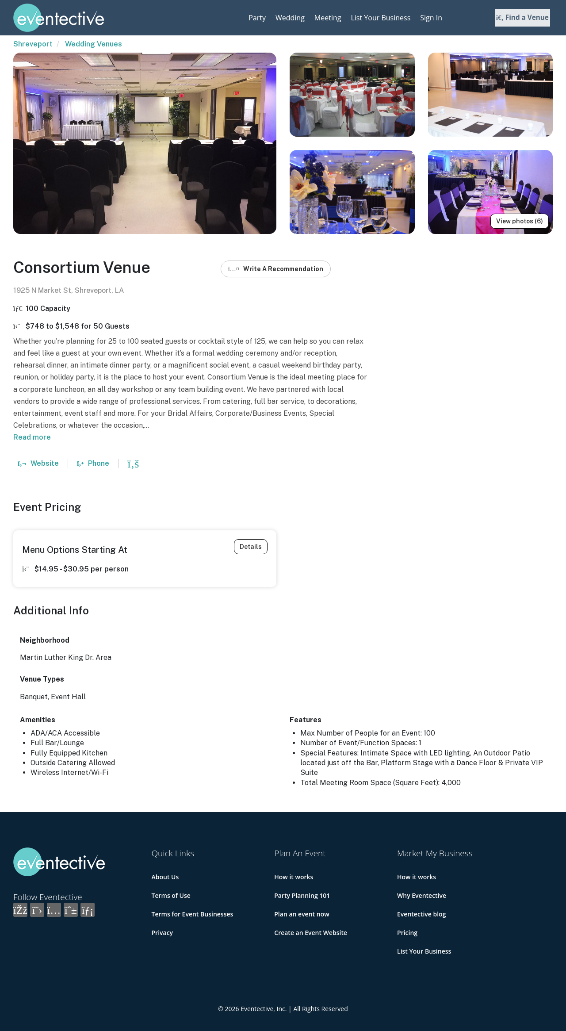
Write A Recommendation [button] (275, 268)
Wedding (290, 18)
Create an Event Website (310, 932)
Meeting (327, 18)
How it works (293, 877)
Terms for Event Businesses (192, 914)
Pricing (407, 932)
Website (38, 463)
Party (257, 18)
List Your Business (380, 18)
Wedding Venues (93, 44)
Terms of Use (171, 895)
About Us (165, 877)
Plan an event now (301, 914)
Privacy (162, 932)
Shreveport (33, 44)
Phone (93, 463)
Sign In (431, 18)
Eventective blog (421, 914)
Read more (32, 437)
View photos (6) (519, 221)
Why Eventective (421, 895)
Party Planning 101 (302, 895)
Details (251, 546)
